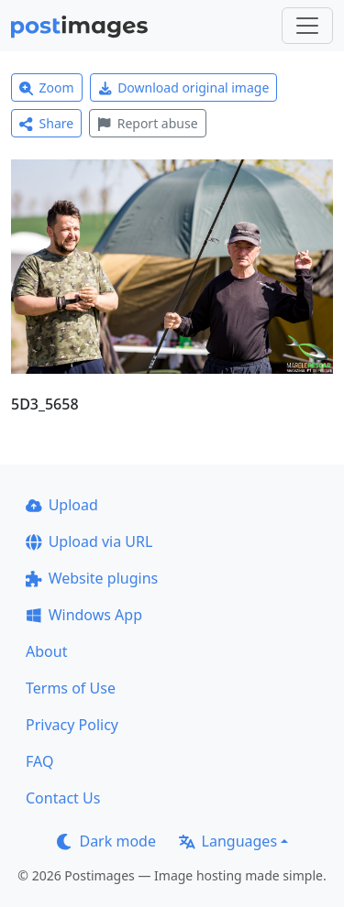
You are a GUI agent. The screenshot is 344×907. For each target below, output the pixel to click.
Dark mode (106, 841)
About (46, 651)
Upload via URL (89, 541)
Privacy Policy (72, 725)
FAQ (39, 761)
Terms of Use (71, 688)
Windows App (84, 615)
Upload (62, 505)
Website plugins (92, 578)
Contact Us (63, 798)
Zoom (46, 87)
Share (46, 123)
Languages (228, 841)
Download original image (184, 87)
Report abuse (147, 123)
